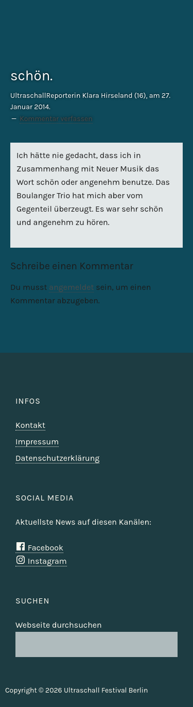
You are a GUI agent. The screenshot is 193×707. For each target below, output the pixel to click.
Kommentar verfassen (56, 118)
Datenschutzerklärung (57, 458)
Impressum (37, 441)
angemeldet (71, 287)
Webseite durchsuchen (58, 625)
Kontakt (30, 425)
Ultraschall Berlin (158, 44)
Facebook (39, 548)
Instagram (41, 561)
